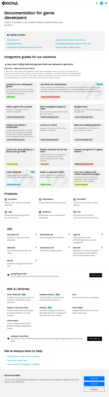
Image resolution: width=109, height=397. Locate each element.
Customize (94, 389)
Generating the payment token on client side (24, 47)
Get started (95, 275)
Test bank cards (13, 40)
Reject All (94, 384)
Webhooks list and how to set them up (70, 40)
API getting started (14, 44)
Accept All (94, 378)
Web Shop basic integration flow (67, 47)
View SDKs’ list (94, 338)
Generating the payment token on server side (73, 44)
